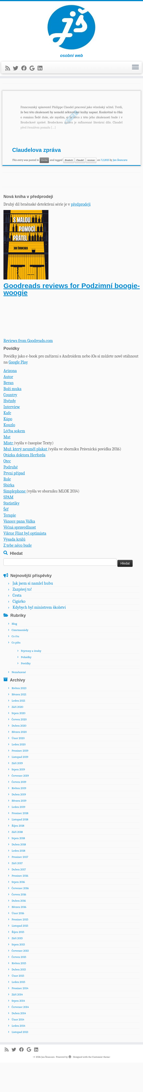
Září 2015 (17, 967)
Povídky (25, 692)
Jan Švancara (120, 189)
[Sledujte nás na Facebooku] (25, 72)
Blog (14, 653)
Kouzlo (9, 454)
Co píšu (16, 671)
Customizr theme (101, 1086)
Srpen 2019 (18, 798)
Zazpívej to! (22, 618)
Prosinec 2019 (20, 780)
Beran (8, 412)
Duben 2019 (19, 823)
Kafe (7, 442)
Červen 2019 (19, 811)
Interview (11, 436)
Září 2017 (17, 892)
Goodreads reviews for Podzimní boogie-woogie (71, 318)
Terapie (9, 544)
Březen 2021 (19, 723)
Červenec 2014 (20, 1036)
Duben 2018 (19, 873)
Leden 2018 (18, 880)
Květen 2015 (19, 992)
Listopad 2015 (20, 955)
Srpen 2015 (18, 974)
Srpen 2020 (18, 742)
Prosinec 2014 (20, 1017)
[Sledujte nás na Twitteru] (17, 72)
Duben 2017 (19, 899)
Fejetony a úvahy (31, 680)
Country (10, 424)
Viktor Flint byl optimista (24, 562)
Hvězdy (9, 430)
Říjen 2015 (18, 961)
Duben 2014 (19, 1042)
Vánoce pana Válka (19, 550)
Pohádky (26, 686)
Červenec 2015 (20, 980)
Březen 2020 (19, 761)
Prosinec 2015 (20, 949)
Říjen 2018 (18, 855)
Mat (6, 466)
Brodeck (69, 189)
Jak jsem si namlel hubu (32, 612)
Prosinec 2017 (20, 886)
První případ (14, 502)
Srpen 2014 (18, 1030)
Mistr (8, 472)
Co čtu (44, 189)
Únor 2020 (18, 767)
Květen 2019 (19, 817)
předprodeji (80, 233)
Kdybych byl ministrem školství (39, 636)
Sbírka (8, 514)
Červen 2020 (19, 748)
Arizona (10, 400)
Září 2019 (17, 792)
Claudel (79, 189)
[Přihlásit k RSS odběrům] (9, 72)
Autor (8, 406)
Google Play (18, 391)
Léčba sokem (14, 460)
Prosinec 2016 (20, 905)
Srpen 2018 (18, 867)
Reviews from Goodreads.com (28, 370)
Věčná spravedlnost (19, 556)
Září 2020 (17, 736)
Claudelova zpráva (36, 179)
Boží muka (12, 418)
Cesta (16, 624)
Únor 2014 (18, 1049)
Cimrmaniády (20, 659)
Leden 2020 (19, 773)
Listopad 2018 (20, 848)
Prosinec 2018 (20, 842)
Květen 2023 (19, 717)
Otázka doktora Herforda (24, 484)
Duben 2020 (19, 755)
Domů (7, 90)
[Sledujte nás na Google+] (34, 72)
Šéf (6, 538)
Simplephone (15, 520)
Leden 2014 (18, 1055)
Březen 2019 (19, 830)
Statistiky (11, 532)
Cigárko (18, 630)
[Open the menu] (135, 71)
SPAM (8, 526)
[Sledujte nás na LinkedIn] (41, 72)
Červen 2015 (19, 986)
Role (7, 508)
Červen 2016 (19, 924)
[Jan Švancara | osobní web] (71, 29)
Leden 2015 (18, 1011)
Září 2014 (17, 1024)
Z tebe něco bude (17, 574)
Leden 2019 (18, 836)
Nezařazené (19, 701)
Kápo (7, 448)
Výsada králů (14, 568)
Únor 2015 (18, 1005)
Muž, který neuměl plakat (25, 478)
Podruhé (10, 496)
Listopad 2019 (20, 786)
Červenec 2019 (20, 805)
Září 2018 (17, 861)
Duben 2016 (19, 930)
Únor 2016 (18, 942)
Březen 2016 (19, 936)
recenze (91, 189)
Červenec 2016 (20, 917)
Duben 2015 (19, 999)
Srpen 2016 (18, 911)
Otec (7, 490)
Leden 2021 (18, 730)
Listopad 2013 (20, 1061)
